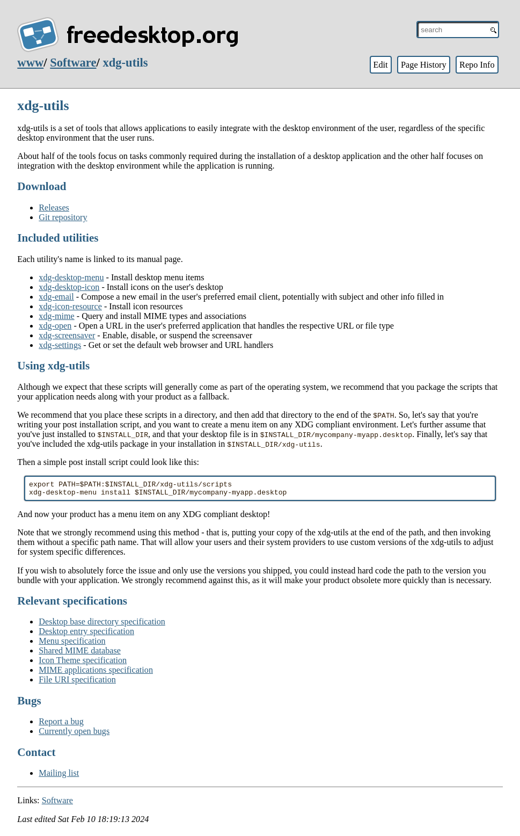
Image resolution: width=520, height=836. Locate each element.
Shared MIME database (80, 653)
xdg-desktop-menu (71, 277)
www (30, 62)
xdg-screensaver (67, 335)
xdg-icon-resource (70, 306)
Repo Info (477, 65)
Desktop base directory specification (102, 624)
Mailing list (59, 776)
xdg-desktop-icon (69, 287)
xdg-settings (60, 345)
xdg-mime (56, 316)
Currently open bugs (74, 734)
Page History (423, 65)
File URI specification (77, 682)
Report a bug (61, 724)
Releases (54, 207)
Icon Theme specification (83, 663)
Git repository (63, 217)
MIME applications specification (96, 673)
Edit (380, 65)
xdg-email (56, 296)
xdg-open (55, 325)
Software (73, 62)
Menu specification (72, 644)
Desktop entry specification (86, 634)
